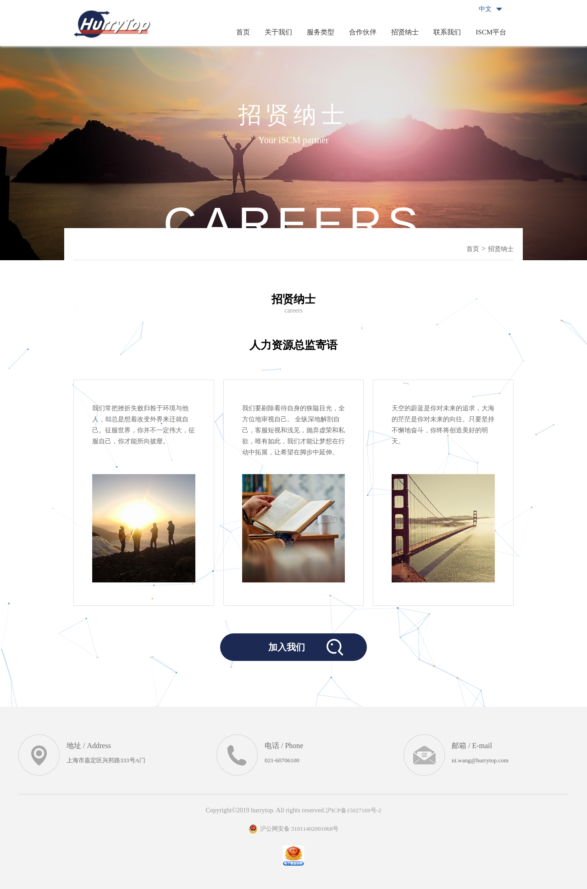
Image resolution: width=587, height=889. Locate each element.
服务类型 (320, 32)
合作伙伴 (363, 32)
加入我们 (286, 647)
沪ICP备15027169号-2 (354, 810)
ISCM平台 (491, 32)
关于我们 (278, 32)
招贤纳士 (405, 32)
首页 (243, 32)
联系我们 (447, 32)
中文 (485, 9)
